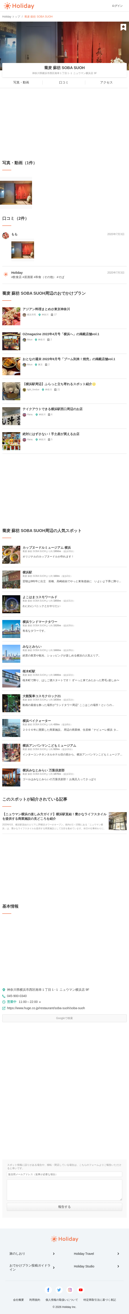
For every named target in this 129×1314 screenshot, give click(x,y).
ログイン (117, 5)
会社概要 (18, 1299)
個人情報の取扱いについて (62, 1299)
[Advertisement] (64, 124)
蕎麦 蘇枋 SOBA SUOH (64, 68)
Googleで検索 (64, 1018)
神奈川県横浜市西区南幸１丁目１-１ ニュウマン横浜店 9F (48, 989)
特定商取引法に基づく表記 (99, 1299)
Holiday (19, 5)
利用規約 (34, 1299)
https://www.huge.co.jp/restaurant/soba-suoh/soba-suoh (46, 1008)
